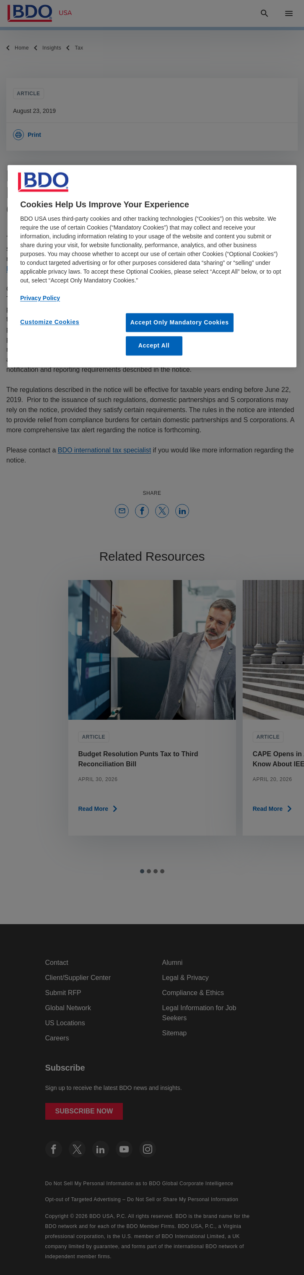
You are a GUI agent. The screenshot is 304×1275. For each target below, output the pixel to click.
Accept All (154, 345)
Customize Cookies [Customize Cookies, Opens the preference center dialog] (49, 322)
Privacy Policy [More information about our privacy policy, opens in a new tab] (40, 298)
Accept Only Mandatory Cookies (179, 322)
